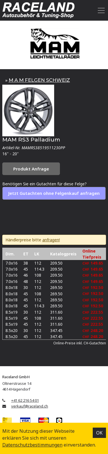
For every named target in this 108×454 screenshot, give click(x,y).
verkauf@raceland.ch (29, 406)
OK (99, 433)
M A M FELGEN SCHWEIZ (39, 80)
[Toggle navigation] (100, 10)
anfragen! (51, 239)
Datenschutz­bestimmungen (32, 445)
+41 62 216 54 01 (25, 400)
